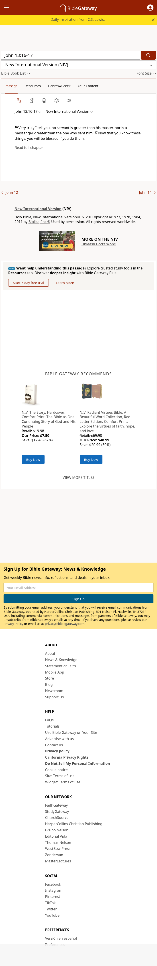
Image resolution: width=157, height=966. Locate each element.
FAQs (49, 720)
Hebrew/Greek (59, 85)
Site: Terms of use (60, 775)
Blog (49, 684)
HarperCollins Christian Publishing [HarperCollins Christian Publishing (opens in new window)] (73, 823)
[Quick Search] (70, 55)
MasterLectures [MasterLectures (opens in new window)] (58, 861)
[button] (150, 7)
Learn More (65, 282)
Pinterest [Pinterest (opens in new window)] (52, 896)
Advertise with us (59, 738)
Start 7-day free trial (28, 282)
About (50, 653)
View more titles (78, 477)
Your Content (88, 85)
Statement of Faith (60, 665)
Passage (11, 85)
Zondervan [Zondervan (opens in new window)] (54, 854)
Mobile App (54, 672)
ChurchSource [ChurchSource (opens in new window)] (57, 817)
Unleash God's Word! (99, 244)
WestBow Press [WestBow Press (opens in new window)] (58, 848)
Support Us (54, 697)
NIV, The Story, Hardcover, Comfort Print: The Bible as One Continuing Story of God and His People (49, 419)
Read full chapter (29, 147)
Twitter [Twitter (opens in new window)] (51, 909)
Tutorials (52, 726)
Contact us (54, 745)
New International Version (37, 208)
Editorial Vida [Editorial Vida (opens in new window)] (56, 836)
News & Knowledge (61, 659)
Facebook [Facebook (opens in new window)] (53, 884)
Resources (33, 85)
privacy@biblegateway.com (64, 624)
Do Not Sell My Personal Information (77, 763)
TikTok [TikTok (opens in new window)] (50, 902)
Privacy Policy (13, 624)
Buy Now (33, 459)
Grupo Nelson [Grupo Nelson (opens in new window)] (56, 830)
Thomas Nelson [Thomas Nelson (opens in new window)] (58, 842)
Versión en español (61, 938)
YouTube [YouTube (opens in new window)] (52, 915)
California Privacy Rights (67, 757)
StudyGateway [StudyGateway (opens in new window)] (57, 811)
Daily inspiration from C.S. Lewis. (78, 19)
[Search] (148, 55)
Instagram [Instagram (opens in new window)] (54, 890)
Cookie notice (56, 769)
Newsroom (54, 690)
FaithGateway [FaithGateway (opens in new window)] (56, 805)
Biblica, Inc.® (39, 221)
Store (49, 678)
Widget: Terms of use (62, 782)
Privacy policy (57, 751)
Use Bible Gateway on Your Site (71, 732)
